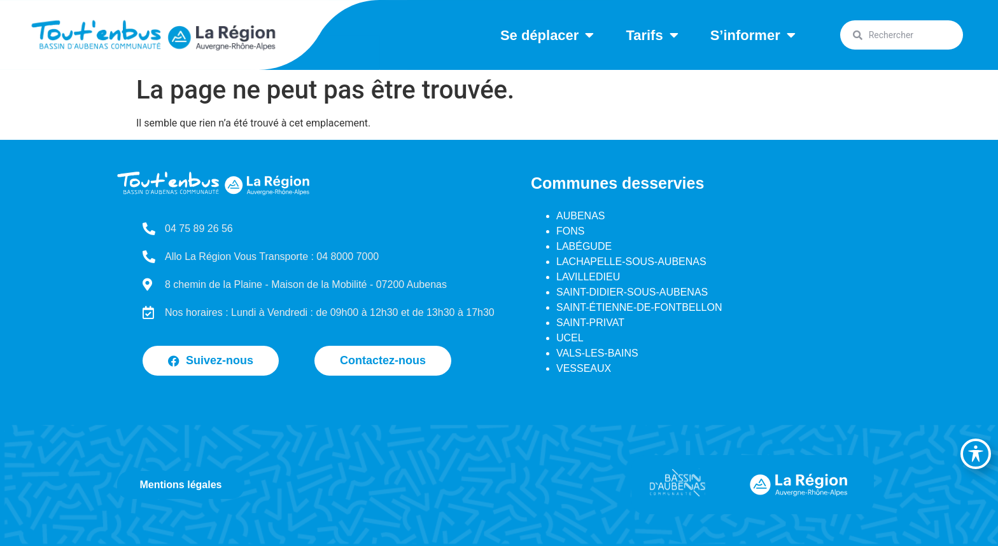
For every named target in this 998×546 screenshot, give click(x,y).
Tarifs (652, 35)
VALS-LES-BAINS (597, 353)
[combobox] (901, 35)
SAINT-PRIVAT (590, 322)
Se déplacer (547, 35)
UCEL (570, 337)
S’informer (753, 35)
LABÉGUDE (584, 246)
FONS (570, 231)
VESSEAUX (583, 368)
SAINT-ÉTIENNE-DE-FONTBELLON (639, 307)
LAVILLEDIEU (588, 276)
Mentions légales (181, 484)
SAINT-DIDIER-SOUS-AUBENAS (632, 292)
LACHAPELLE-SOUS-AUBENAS (631, 261)
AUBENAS (580, 215)
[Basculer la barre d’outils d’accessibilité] (975, 454)
